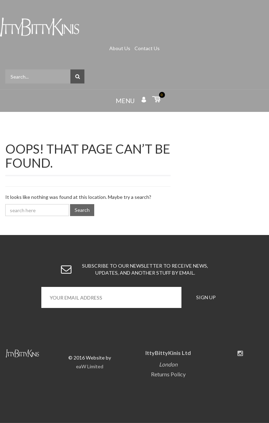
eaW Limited (89, 366)
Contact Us (147, 48)
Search (82, 210)
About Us (120, 48)
